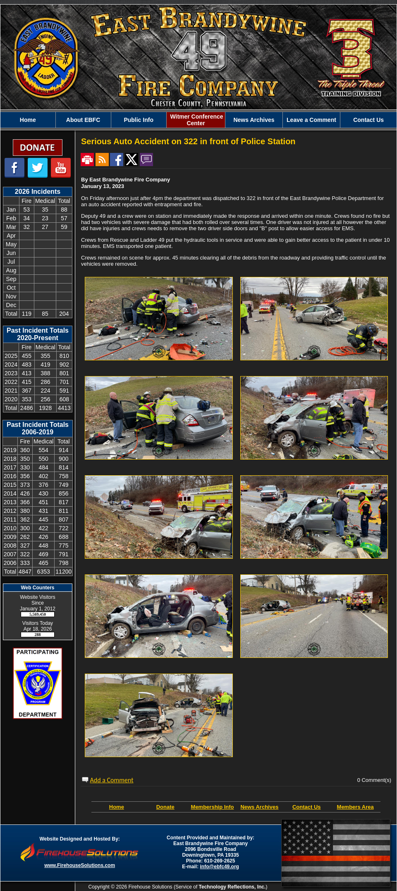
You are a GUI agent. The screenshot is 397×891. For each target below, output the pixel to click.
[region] (198, 120)
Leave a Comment (311, 120)
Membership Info (212, 807)
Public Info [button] (138, 120)
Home (28, 120)
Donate (165, 807)
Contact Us (368, 120)
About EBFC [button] (83, 120)
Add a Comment (112, 780)
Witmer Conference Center (196, 119)
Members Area (355, 807)
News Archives (253, 120)
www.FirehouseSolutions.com (79, 865)
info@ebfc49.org (219, 867)
